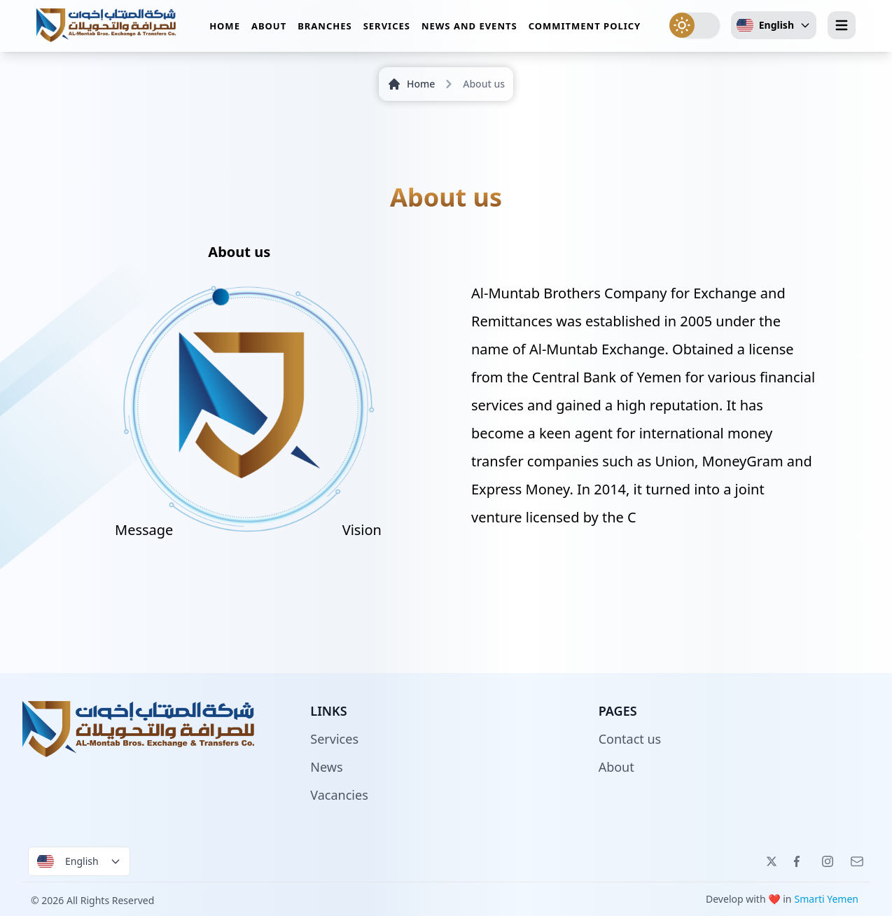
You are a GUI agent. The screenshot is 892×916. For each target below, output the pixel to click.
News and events (469, 27)
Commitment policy (585, 27)
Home (224, 27)
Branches (324, 27)
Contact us (630, 738)
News (326, 766)
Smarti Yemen (826, 898)
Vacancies (339, 794)
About (268, 27)
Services (386, 27)
